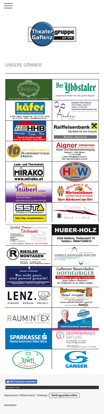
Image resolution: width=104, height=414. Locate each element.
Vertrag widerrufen (64, 395)
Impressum (11, 395)
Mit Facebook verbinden (21, 381)
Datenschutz (27, 395)
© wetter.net (12, 387)
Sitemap (42, 395)
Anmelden (10, 405)
